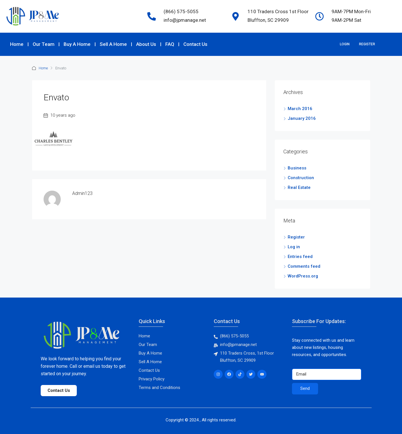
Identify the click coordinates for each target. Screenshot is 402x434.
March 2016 (300, 108)
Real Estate (299, 187)
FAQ (169, 44)
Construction (301, 177)
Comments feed (304, 266)
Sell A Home (113, 44)
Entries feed (300, 256)
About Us (146, 44)
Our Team (43, 44)
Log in (294, 246)
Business (297, 168)
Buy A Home (77, 44)
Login (345, 44)
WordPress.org (303, 276)
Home (16, 44)
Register (367, 44)
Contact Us (195, 44)
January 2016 (302, 118)
